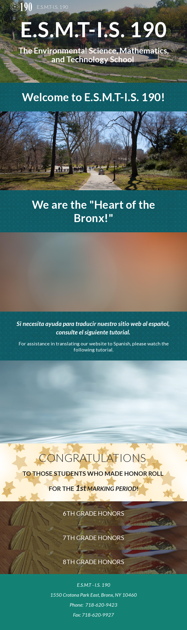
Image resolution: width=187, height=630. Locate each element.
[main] (93, 41)
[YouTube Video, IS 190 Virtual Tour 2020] (93, 150)
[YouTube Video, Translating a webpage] (93, 402)
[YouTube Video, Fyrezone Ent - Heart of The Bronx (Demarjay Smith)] (93, 272)
